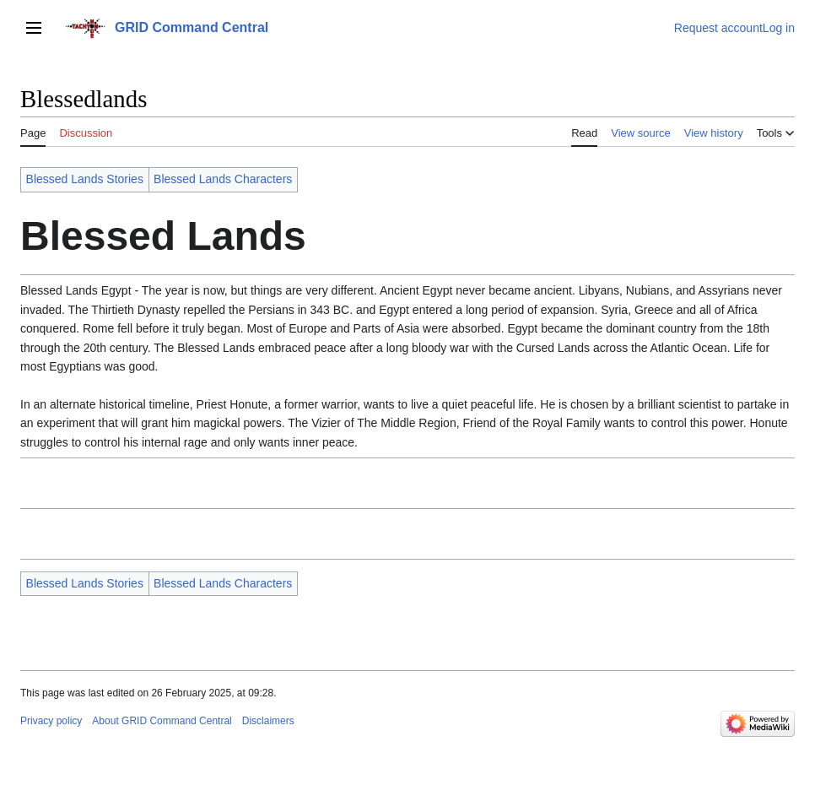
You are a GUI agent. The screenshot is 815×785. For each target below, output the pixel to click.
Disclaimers (268, 721)
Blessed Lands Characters (223, 179)
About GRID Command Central (161, 721)
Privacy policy (51, 721)
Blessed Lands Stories (84, 179)
